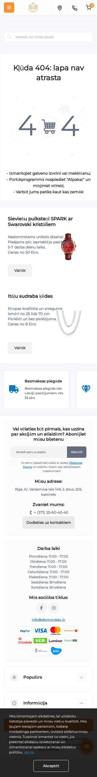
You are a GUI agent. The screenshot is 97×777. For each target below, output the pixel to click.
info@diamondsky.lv (48, 620)
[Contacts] (74, 7)
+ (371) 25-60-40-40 (51, 512)
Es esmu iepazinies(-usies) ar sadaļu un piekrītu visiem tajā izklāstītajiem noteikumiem (49, 467)
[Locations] (59, 7)
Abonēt (77, 452)
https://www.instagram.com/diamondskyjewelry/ (54, 608)
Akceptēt (51, 766)
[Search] (9, 37)
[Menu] (9, 7)
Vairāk (19, 270)
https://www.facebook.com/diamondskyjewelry (41, 608)
